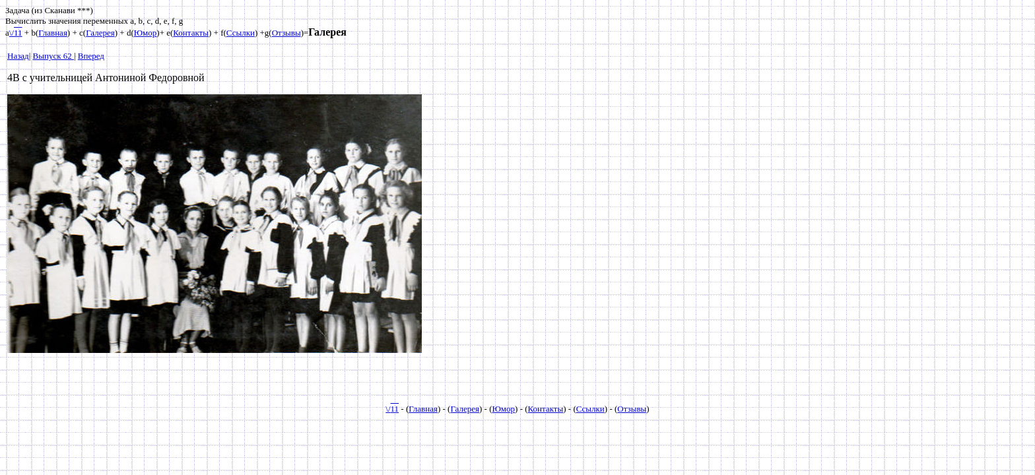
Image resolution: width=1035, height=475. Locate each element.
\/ (15, 33)
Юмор (145, 33)
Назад (18, 56)
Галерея (100, 33)
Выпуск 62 (53, 56)
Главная (52, 33)
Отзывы (286, 33)
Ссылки (240, 33)
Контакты (191, 33)
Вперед (91, 56)
